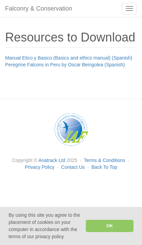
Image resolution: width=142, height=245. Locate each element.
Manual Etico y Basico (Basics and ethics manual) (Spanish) (68, 58)
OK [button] (109, 226)
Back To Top (104, 167)
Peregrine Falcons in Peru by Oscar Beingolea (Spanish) (65, 64)
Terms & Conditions (105, 160)
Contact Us (73, 167)
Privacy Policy (40, 167)
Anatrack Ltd (51, 160)
